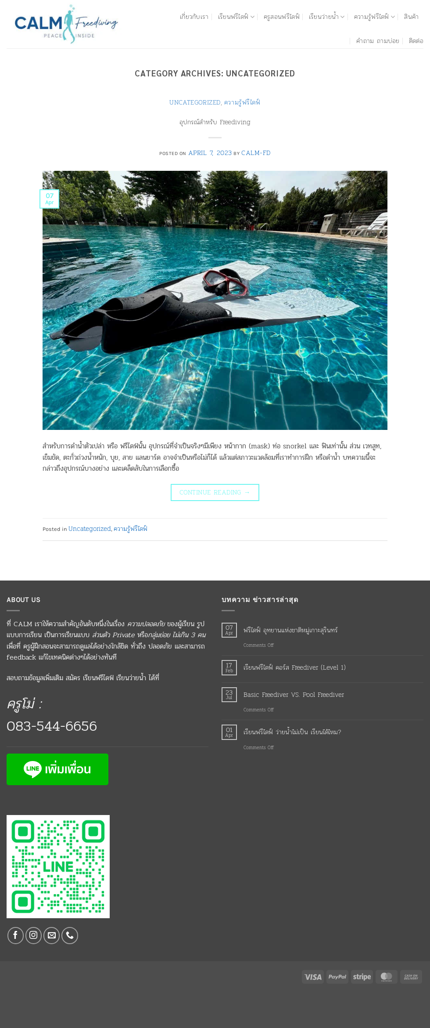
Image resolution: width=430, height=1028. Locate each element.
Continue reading (215, 492)
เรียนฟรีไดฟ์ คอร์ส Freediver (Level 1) (295, 667)
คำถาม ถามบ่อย (377, 41)
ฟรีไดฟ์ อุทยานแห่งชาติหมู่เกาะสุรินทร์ (291, 630)
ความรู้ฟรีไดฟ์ (374, 16)
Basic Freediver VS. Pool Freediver (294, 694)
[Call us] (69, 935)
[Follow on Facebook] (15, 935)
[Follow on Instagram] (33, 935)
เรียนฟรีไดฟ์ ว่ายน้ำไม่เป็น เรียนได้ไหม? (292, 732)
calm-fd (256, 153)
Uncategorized (194, 102)
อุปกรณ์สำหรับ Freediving (215, 122)
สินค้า (411, 16)
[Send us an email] (51, 935)
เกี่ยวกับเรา (194, 16)
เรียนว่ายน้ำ (327, 16)
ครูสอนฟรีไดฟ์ (282, 16)
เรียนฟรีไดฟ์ (236, 16)
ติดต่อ (416, 41)
